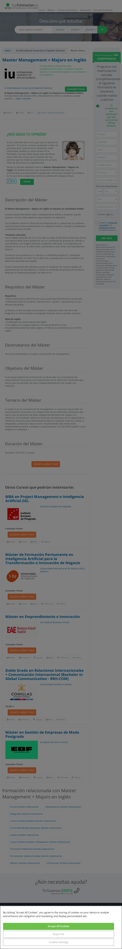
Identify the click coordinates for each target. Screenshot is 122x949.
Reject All (58, 934)
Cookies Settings (58, 942)
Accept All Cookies (58, 926)
